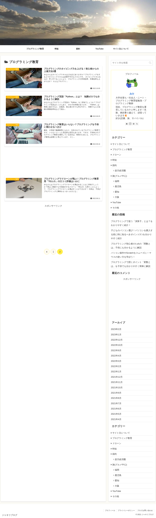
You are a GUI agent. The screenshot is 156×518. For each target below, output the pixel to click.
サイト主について (121, 144)
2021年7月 (116, 403)
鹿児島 (118, 186)
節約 (114, 165)
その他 (115, 207)
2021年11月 (117, 382)
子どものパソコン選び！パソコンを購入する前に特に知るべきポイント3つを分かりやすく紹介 (132, 234)
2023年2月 (116, 329)
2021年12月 (117, 377)
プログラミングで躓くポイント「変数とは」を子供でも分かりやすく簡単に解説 (130, 264)
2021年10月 (117, 387)
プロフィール (110, 510)
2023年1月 (116, 334)
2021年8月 (116, 398)
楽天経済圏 (120, 170)
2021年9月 (116, 393)
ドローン (116, 154)
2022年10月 (117, 345)
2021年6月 (116, 408)
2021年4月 (116, 419)
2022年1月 (116, 371)
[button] (150, 62)
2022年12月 (117, 340)
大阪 (117, 197)
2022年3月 (116, 361)
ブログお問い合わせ (145, 510)
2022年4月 (116, 355)
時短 (114, 160)
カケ (131, 93)
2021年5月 (116, 414)
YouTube (116, 202)
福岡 (117, 181)
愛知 (117, 192)
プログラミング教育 (122, 149)
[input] (132, 63)
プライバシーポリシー (126, 510)
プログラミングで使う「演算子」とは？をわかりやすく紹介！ (132, 223)
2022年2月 (116, 366)
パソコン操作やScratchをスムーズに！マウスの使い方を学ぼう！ (131, 255)
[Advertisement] (53, 163)
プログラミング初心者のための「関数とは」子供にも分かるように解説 (130, 246)
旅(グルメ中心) (119, 176)
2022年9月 (116, 350)
